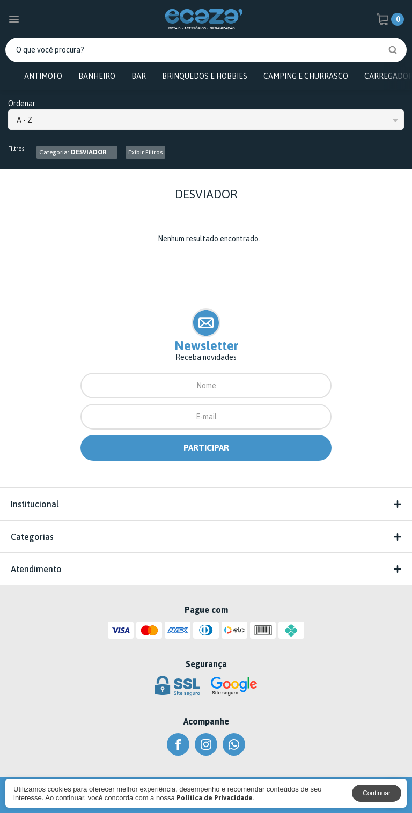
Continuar (377, 793)
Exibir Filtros (145, 152)
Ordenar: (22, 104)
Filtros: (17, 149)
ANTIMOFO (43, 76)
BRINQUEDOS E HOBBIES (204, 76)
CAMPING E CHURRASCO (305, 76)
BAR (138, 76)
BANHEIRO (96, 76)
